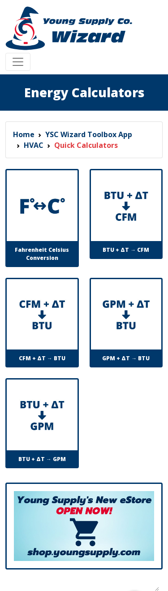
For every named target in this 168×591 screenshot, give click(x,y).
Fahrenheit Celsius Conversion (42, 254)
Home (23, 134)
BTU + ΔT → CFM (126, 250)
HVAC (33, 145)
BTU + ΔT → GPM (42, 459)
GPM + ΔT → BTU (126, 358)
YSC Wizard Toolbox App (88, 134)
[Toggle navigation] (17, 62)
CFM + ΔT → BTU (42, 358)
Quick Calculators (86, 145)
